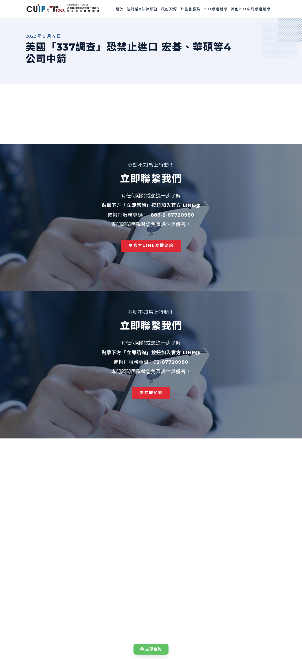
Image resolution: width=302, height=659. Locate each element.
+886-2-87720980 (171, 215)
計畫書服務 (190, 9)
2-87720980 (172, 362)
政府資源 (169, 9)
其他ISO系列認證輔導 (251, 9)
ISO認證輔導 (216, 9)
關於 (120, 9)
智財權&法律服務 (142, 9)
